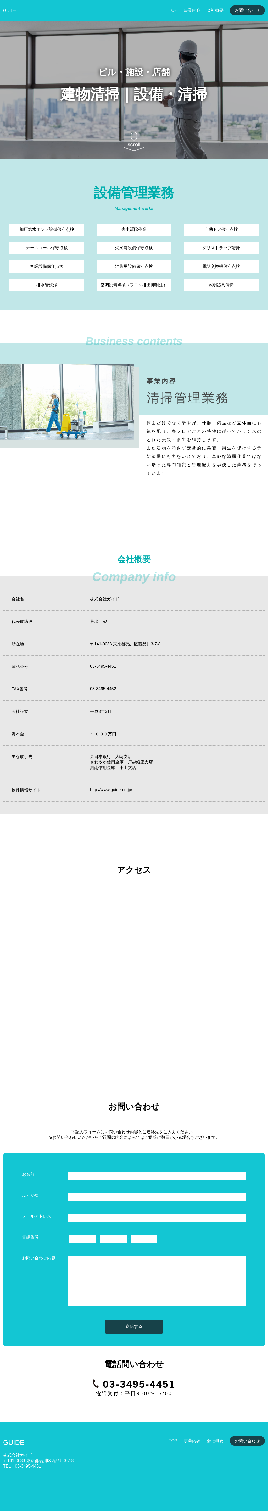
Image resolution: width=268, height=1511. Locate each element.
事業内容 (192, 10)
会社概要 (215, 10)
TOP (173, 10)
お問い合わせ (247, 10)
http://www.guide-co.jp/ (111, 790)
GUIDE (9, 10)
